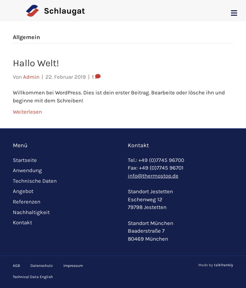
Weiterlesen (27, 111)
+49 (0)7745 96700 (161, 160)
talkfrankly (223, 265)
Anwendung (27, 170)
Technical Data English (33, 277)
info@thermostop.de (153, 175)
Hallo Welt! (36, 63)
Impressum (73, 265)
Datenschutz (41, 265)
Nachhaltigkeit (31, 212)
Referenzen (26, 201)
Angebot (23, 191)
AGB (16, 265)
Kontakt (22, 222)
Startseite (25, 160)
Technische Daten (35, 181)
